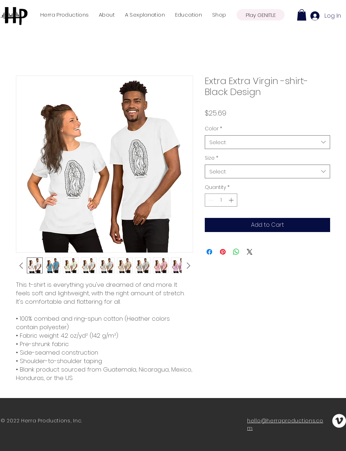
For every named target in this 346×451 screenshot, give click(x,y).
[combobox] (267, 142)
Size (211, 158)
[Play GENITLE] (261, 14)
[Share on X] (249, 252)
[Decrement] (210, 200)
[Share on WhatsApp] (236, 252)
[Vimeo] (339, 421)
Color (213, 128)
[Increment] (231, 200)
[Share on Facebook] (209, 252)
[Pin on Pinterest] (223, 252)
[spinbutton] (221, 200)
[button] (301, 14)
